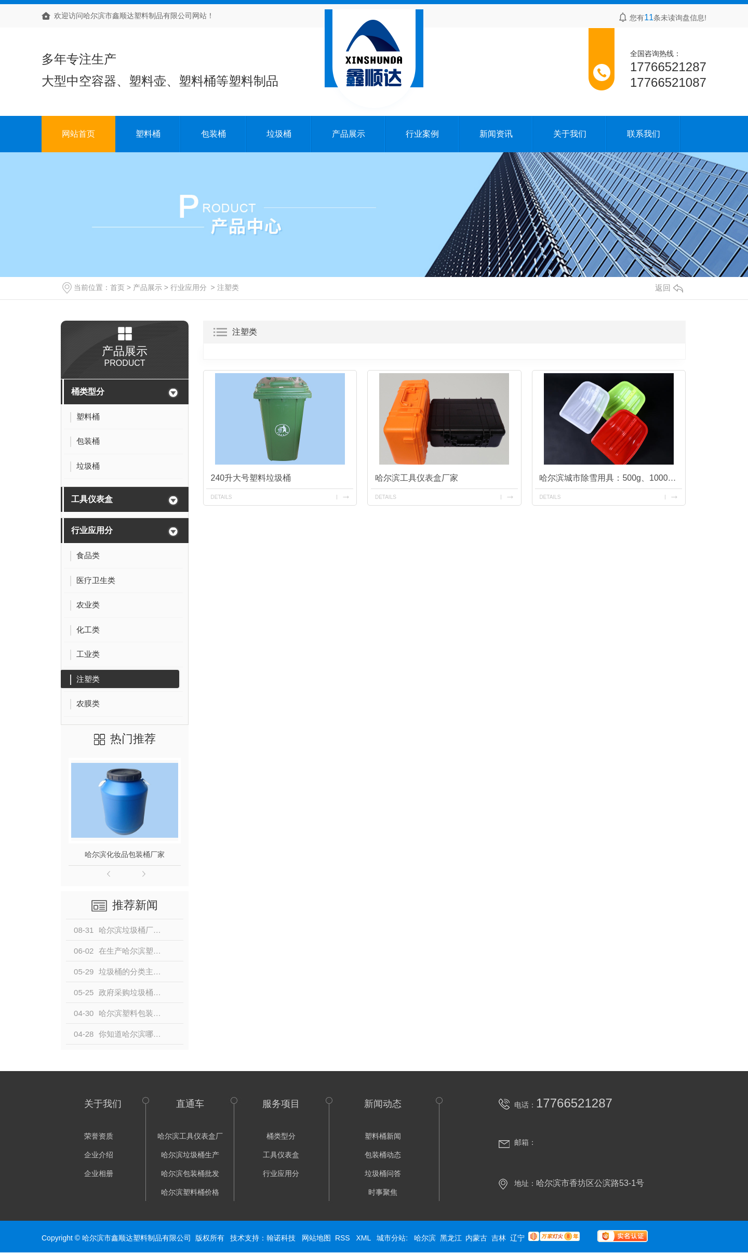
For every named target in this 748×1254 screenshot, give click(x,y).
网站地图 (316, 1238)
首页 (117, 287)
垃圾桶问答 (383, 1173)
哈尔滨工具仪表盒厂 (190, 1136)
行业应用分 (188, 287)
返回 (669, 287)
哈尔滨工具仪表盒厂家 (416, 477)
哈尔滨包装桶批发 (190, 1173)
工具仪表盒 (92, 499)
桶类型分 (87, 391)
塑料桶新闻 (383, 1136)
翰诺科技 (281, 1238)
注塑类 (228, 287)
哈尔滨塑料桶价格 (190, 1192)
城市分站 (391, 1238)
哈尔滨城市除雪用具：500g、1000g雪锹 (610, 477)
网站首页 (78, 133)
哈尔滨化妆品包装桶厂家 (125, 854)
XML (364, 1238)
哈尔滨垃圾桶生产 (190, 1155)
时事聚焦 (382, 1192)
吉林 (498, 1238)
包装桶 (213, 133)
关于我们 (569, 133)
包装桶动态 (383, 1155)
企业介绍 (98, 1155)
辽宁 (517, 1238)
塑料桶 (148, 133)
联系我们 (643, 133)
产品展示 (348, 133)
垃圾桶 (278, 133)
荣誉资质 (98, 1136)
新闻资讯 (496, 133)
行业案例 (422, 133)
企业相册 (98, 1173)
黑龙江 (451, 1238)
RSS (343, 1238)
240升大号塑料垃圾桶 (250, 477)
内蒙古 (476, 1238)
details (221, 497)
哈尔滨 (425, 1238)
